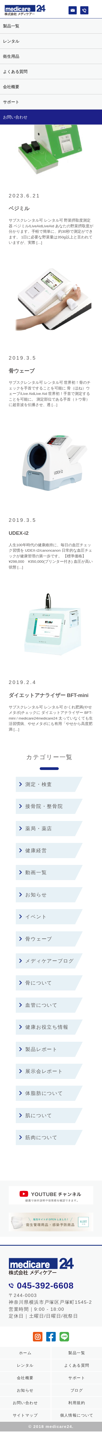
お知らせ (33, 894)
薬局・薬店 (35, 828)
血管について (38, 1005)
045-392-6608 (45, 1285)
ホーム (25, 1353)
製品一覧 (11, 26)
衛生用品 (11, 56)
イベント (33, 916)
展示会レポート (41, 1071)
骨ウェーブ (35, 939)
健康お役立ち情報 (43, 1027)
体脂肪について (41, 1093)
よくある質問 (15, 71)
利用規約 (76, 1403)
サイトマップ (25, 1415)
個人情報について (77, 1415)
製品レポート (38, 1049)
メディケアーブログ (46, 961)
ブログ (76, 1390)
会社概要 (11, 86)
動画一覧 (33, 872)
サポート (11, 102)
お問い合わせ (15, 117)
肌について (35, 1115)
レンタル (11, 41)
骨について (35, 983)
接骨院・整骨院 (41, 806)
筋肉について (38, 1137)
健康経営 (33, 850)
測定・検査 (35, 784)
